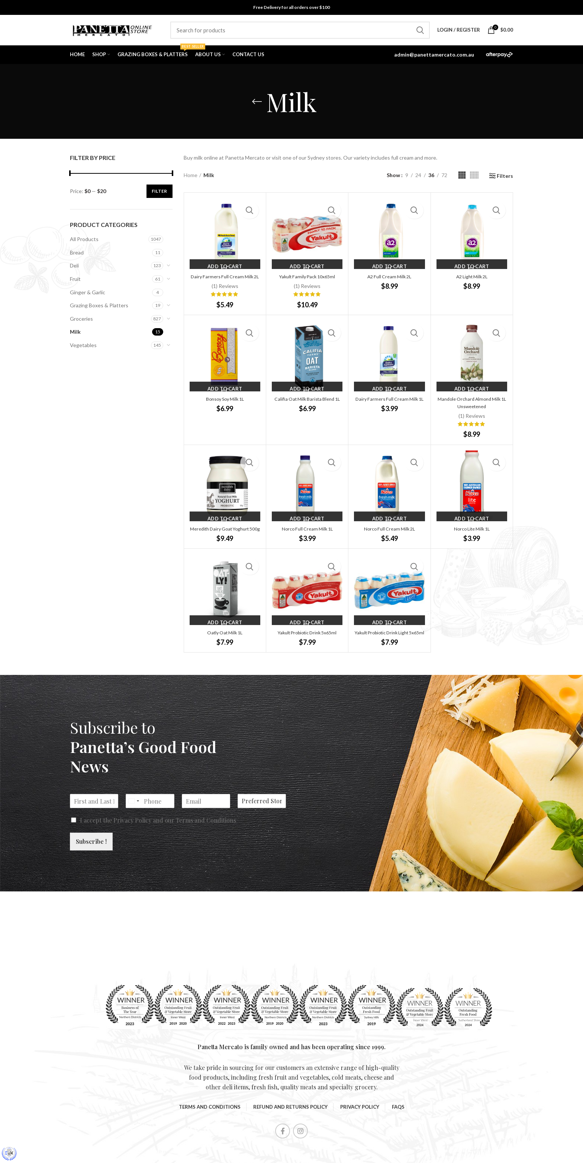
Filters (505, 180)
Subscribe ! (91, 867)
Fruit (75, 283)
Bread (77, 256)
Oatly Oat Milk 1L (224, 651)
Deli (74, 270)
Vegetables (83, 349)
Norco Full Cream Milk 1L (307, 540)
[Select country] (133, 827)
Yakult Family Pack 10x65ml (307, 280)
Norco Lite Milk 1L (471, 540)
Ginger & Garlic (87, 296)
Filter (159, 195)
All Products (84, 243)
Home (190, 179)
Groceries (81, 323)
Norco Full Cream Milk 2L (389, 540)
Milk (75, 336)
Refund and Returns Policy (290, 1133)
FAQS (398, 1133)
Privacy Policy (132, 846)
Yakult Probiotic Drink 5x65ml (307, 651)
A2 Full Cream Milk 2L (389, 280)
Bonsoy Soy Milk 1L (225, 410)
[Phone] (150, 827)
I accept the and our (158, 846)
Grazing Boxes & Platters (99, 309)
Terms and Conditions (206, 846)
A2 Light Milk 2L (471, 280)
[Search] (300, 32)
